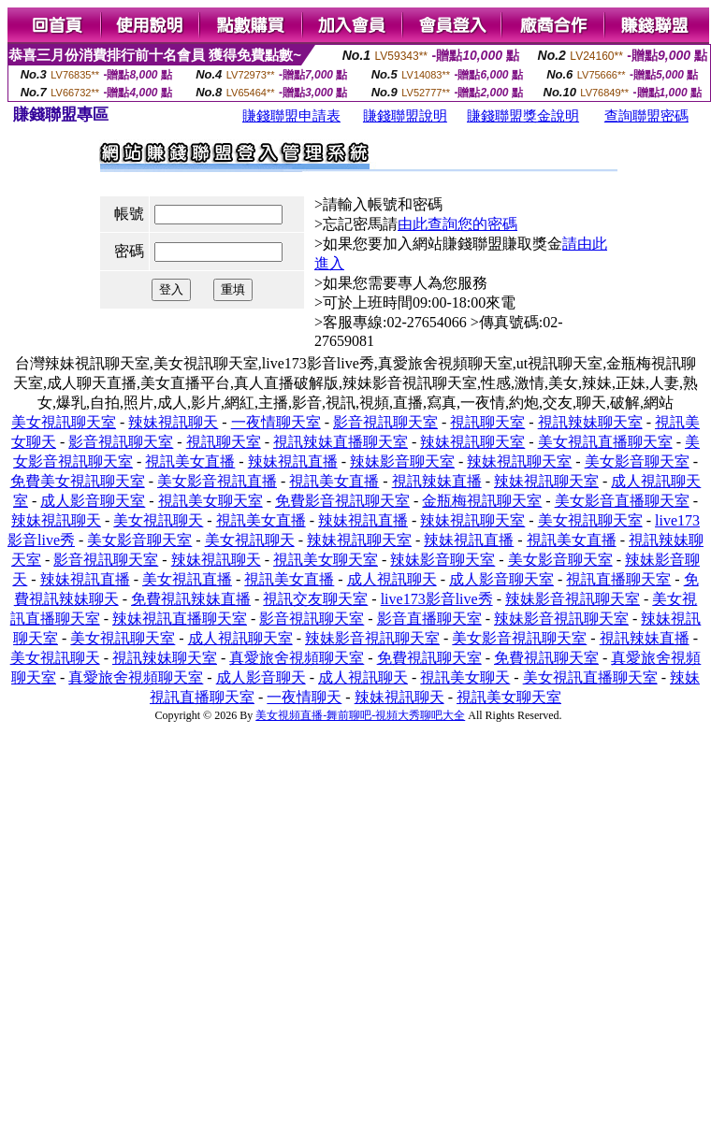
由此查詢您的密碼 (457, 224)
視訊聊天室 (487, 422)
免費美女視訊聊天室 (77, 481)
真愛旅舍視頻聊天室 (296, 658)
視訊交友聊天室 (315, 599)
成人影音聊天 (261, 677)
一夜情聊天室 (276, 422)
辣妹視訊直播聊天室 (179, 618)
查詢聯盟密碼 (646, 115)
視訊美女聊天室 (210, 501)
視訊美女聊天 (465, 677)
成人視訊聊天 (392, 579)
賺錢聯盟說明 (405, 115)
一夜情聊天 (304, 697)
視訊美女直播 (190, 461)
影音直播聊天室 (429, 618)
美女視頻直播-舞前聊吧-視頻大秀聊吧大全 (360, 715)
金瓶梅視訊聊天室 (482, 501)
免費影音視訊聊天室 (342, 501)
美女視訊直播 (187, 579)
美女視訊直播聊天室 (605, 442)
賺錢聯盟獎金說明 (523, 115)
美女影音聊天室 (637, 461)
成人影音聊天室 (92, 501)
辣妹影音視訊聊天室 (572, 599)
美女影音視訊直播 (217, 481)
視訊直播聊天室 (618, 579)
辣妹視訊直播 (293, 461)
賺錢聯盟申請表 (291, 115)
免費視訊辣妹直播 (191, 599)
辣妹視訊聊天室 (472, 442)
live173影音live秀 (437, 599)
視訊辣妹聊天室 (590, 422)
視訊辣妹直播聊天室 (340, 442)
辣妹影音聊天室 (402, 461)
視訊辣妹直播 (437, 481)
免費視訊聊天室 (429, 658)
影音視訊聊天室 (385, 422)
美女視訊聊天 (158, 520)
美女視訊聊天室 (63, 422)
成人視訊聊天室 (240, 638)
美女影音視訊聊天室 (519, 638)
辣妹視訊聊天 (173, 422)
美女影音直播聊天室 (622, 501)
